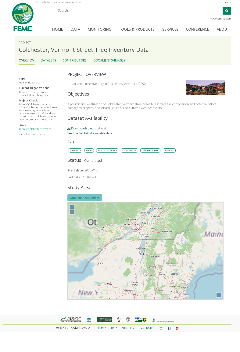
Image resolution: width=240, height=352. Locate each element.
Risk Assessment (107, 150)
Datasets (48, 60)
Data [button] (75, 29)
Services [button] (170, 29)
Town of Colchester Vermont (35, 129)
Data (114, 328)
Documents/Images (109, 60)
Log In (228, 3)
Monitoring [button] (99, 29)
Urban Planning (150, 150)
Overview (26, 60)
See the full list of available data (89, 133)
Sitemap (101, 328)
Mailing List (147, 328)
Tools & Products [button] (137, 29)
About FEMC (129, 328)
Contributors (75, 60)
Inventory (75, 150)
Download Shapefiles (85, 198)
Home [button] (57, 29)
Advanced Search (220, 19)
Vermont (169, 150)
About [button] (223, 29)
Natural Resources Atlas (32, 134)
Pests (89, 150)
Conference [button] (197, 29)
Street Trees (129, 150)
